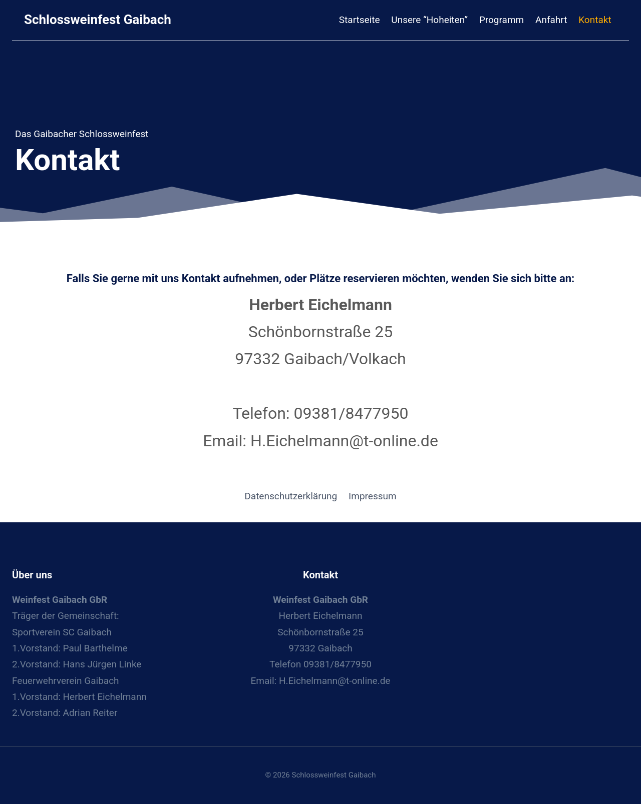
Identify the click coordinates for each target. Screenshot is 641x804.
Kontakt (594, 20)
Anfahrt (551, 20)
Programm (501, 20)
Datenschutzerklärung (290, 496)
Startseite (359, 20)
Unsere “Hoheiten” (429, 20)
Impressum (373, 496)
